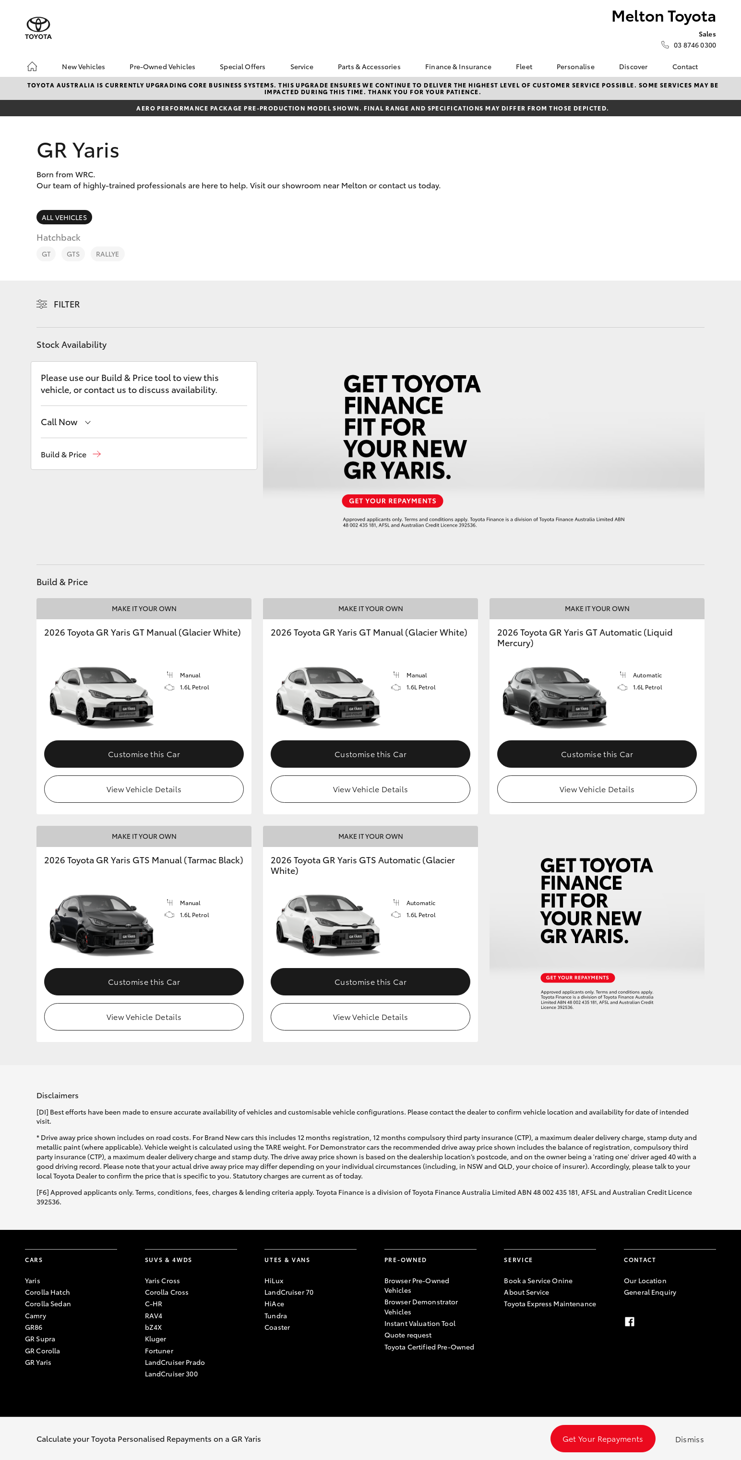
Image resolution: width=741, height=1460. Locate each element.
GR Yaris (38, 1362)
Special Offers (242, 66)
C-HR (154, 1303)
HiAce (274, 1303)
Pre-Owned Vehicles (162, 66)
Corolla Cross (167, 1292)
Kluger (156, 1338)
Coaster (277, 1327)
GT (46, 253)
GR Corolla (42, 1350)
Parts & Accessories (369, 66)
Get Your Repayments (603, 1438)
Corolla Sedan (48, 1303)
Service (301, 66)
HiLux (273, 1280)
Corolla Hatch (47, 1292)
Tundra (275, 1315)
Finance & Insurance (458, 66)
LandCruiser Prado (175, 1362)
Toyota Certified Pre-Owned (429, 1346)
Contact (685, 66)
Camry (35, 1315)
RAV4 (154, 1315)
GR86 (34, 1327)
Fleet (524, 66)
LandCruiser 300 (171, 1373)
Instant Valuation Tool (419, 1323)
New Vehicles (83, 66)
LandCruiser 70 (288, 1292)
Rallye (108, 253)
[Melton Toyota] (38, 28)
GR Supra (40, 1338)
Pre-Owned (405, 1259)
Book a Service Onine (538, 1280)
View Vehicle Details (144, 788)
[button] (71, 454)
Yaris (32, 1280)
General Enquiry (650, 1292)
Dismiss (689, 1438)
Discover (633, 66)
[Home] (32, 66)
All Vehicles (64, 217)
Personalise (576, 66)
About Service (526, 1292)
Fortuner (159, 1350)
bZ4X (153, 1327)
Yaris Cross (162, 1280)
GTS (73, 253)
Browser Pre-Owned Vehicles (416, 1285)
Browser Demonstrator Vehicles (421, 1306)
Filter (67, 303)
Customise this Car (144, 753)
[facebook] (629, 1321)
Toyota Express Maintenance (550, 1303)
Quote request (408, 1334)
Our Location (645, 1280)
